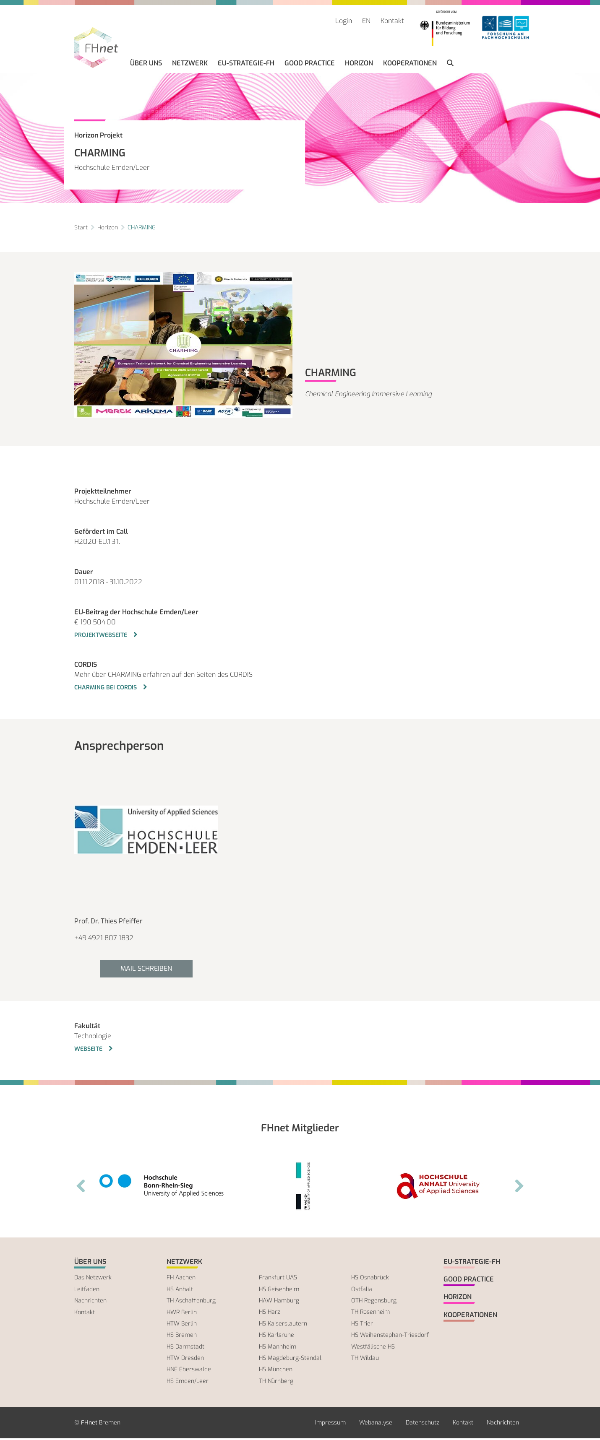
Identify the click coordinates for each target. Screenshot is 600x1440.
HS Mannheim (277, 1348)
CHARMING (142, 229)
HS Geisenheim (279, 1290)
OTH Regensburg (374, 1302)
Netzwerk (191, 64)
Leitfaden (86, 1290)
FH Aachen (181, 1279)
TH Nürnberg (276, 1382)
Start (81, 229)
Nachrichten (90, 1302)
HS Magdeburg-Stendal (290, 1359)
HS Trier (362, 1325)
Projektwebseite (101, 636)
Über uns (148, 64)
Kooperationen (411, 64)
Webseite (89, 1051)
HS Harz (269, 1314)
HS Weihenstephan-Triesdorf (390, 1337)
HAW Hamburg (279, 1302)
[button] (451, 65)
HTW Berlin (182, 1325)
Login (343, 20)
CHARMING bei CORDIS (106, 689)
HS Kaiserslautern (283, 1325)
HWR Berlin (182, 1314)
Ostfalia (361, 1290)
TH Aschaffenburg (191, 1302)
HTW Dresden (185, 1360)
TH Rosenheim (370, 1314)
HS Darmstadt (185, 1348)
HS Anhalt (180, 1290)
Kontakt (392, 20)
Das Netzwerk (93, 1279)
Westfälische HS (373, 1348)
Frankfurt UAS (278, 1279)
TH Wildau (365, 1359)
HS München (275, 1371)
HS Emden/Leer (188, 1382)
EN (366, 20)
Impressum (330, 1424)
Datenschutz (422, 1424)
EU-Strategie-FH (247, 64)
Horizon (361, 64)
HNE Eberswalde (189, 1371)
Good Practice (311, 64)
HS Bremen (182, 1337)
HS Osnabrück (370, 1279)
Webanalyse (375, 1424)
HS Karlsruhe (276, 1337)
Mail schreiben (146, 970)
